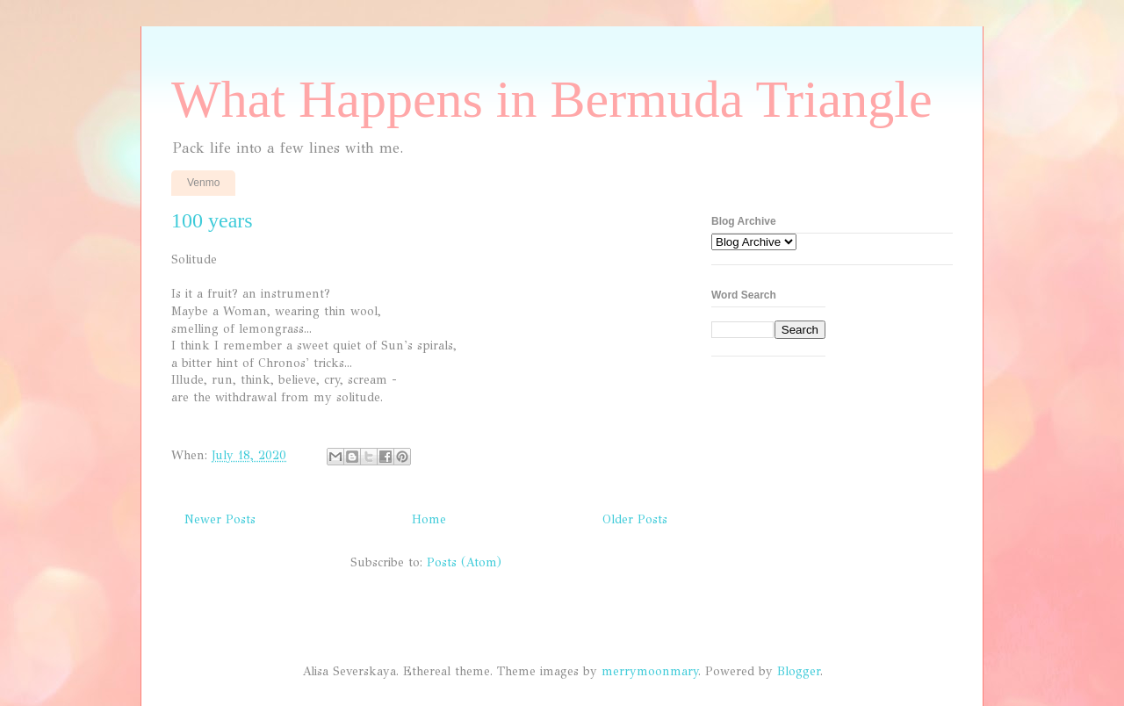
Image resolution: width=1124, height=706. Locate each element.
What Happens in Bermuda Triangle (552, 99)
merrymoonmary (650, 671)
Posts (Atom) (464, 562)
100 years (212, 220)
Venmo (203, 182)
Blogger (798, 671)
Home (429, 519)
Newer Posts (220, 519)
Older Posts (634, 519)
